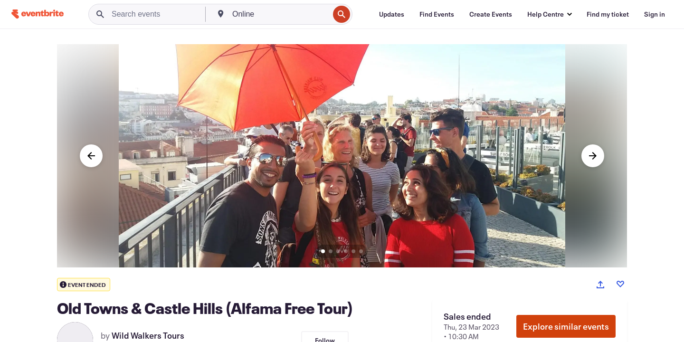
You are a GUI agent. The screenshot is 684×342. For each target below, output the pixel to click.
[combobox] (280, 14)
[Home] (37, 14)
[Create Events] (491, 14)
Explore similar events (566, 326)
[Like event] (620, 284)
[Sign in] (654, 14)
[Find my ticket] (607, 14)
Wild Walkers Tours (148, 335)
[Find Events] (437, 14)
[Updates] (391, 14)
